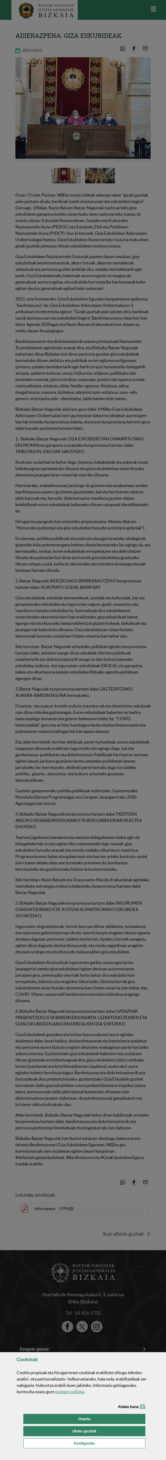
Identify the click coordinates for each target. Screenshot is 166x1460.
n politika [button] (69, 1391)
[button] (142, 1406)
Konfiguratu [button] (109, 1442)
